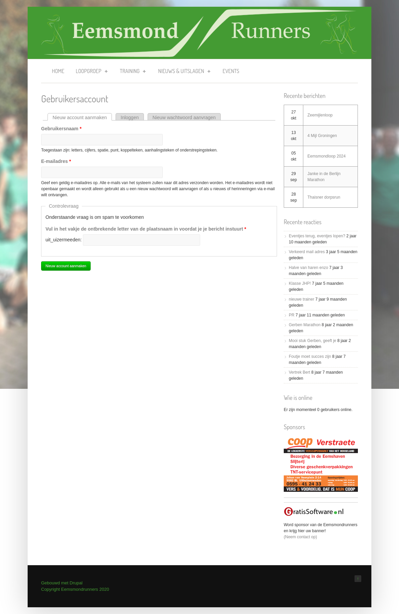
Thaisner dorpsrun (323, 197)
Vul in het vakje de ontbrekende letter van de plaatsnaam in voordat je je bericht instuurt (145, 229)
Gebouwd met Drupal (62, 582)
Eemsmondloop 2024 (326, 156)
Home (58, 71)
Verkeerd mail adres (307, 251)
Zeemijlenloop (320, 115)
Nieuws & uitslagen (182, 72)
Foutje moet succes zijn (310, 356)
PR (292, 315)
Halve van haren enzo (308, 267)
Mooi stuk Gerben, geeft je (312, 340)
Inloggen (130, 117)
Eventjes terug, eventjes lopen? (317, 236)
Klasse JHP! (300, 283)
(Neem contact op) (300, 537)
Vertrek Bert (299, 372)
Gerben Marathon (304, 324)
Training (131, 72)
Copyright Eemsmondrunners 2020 (75, 589)
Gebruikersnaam (61, 128)
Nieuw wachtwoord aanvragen (184, 117)
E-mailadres (56, 161)
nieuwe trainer (301, 299)
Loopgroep (90, 72)
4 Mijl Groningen (322, 135)
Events (231, 71)
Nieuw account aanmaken (82, 117)
